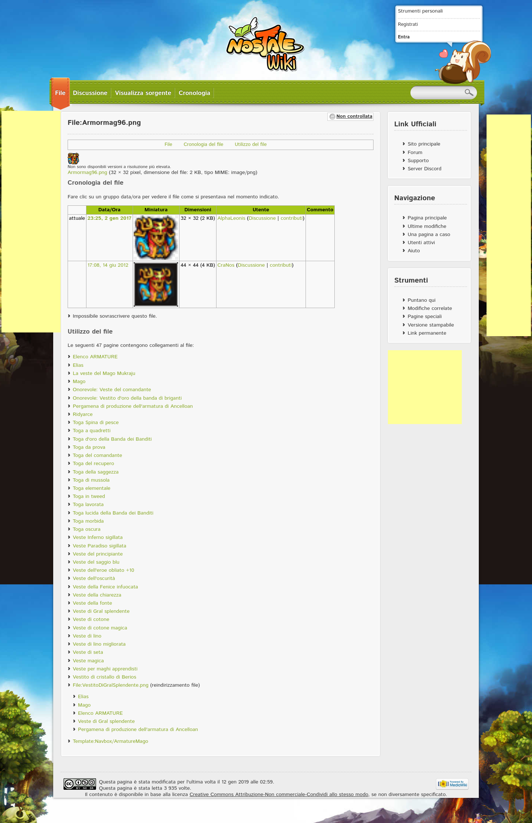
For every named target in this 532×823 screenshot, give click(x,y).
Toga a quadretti (91, 430)
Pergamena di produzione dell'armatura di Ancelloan (133, 406)
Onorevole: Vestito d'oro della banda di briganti (127, 398)
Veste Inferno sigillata (98, 537)
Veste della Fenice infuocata (105, 587)
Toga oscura (86, 529)
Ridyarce (83, 414)
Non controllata (354, 116)
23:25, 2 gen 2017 (110, 218)
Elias (78, 365)
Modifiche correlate (429, 308)
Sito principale (423, 144)
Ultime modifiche (426, 226)
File (169, 144)
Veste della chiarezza (97, 595)
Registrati (408, 24)
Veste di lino (87, 636)
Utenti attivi (421, 242)
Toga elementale (91, 488)
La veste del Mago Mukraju (104, 373)
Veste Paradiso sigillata (99, 546)
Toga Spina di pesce (96, 422)
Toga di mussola (91, 480)
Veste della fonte (92, 603)
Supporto (418, 160)
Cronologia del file (203, 144)
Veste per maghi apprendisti (105, 669)
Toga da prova (89, 447)
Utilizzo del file (251, 144)
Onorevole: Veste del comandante (112, 389)
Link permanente (426, 333)
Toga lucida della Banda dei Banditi (113, 513)
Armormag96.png (87, 172)
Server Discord (424, 169)
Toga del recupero (93, 463)
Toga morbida (88, 521)
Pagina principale (427, 218)
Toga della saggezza (96, 472)
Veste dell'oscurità (94, 578)
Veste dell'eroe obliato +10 (103, 570)
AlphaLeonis (231, 218)
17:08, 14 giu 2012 (108, 265)
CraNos (225, 265)
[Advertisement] (31, 221)
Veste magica (88, 661)
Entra (404, 37)
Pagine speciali (424, 316)
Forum (414, 152)
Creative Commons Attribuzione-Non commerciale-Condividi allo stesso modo (279, 794)
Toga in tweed (89, 496)
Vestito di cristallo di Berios (104, 677)
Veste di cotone (91, 619)
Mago (79, 381)
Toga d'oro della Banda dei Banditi (112, 439)
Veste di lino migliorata (99, 644)
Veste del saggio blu (96, 562)
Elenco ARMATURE (95, 357)
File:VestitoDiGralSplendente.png (111, 685)
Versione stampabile (430, 325)
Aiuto (413, 251)
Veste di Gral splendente (101, 611)
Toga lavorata (88, 504)
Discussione (262, 218)
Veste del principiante (98, 554)
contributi (292, 218)
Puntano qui (421, 300)
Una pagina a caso (428, 234)
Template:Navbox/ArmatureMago (110, 741)
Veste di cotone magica (100, 628)
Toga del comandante (97, 455)
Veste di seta (88, 652)
